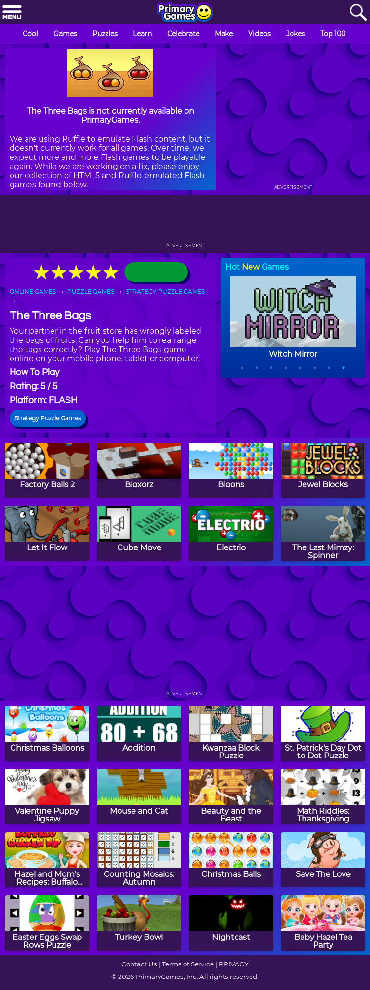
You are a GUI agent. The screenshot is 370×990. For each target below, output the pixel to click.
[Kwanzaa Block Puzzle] (231, 733)
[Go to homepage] (185, 13)
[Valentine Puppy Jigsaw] (47, 796)
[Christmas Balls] (231, 859)
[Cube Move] (139, 533)
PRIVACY (233, 964)
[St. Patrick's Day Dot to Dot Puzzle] (323, 733)
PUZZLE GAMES (90, 291)
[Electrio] (231, 533)
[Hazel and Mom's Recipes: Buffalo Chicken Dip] (47, 859)
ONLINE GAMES (33, 291)
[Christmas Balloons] (47, 733)
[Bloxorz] (139, 470)
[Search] (358, 13)
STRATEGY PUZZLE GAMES (165, 291)
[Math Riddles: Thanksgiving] (323, 796)
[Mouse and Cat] (139, 796)
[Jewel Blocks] (323, 470)
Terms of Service (188, 964)
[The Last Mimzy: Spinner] (323, 533)
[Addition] (139, 733)
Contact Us (139, 964)
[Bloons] (231, 470)
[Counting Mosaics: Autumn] (139, 859)
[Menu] (12, 13)
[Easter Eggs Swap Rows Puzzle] (47, 923)
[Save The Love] (323, 859)
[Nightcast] (231, 923)
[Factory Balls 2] (47, 470)
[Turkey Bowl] (139, 923)
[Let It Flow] (47, 533)
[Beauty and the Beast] (231, 796)
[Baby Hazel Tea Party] (323, 923)
